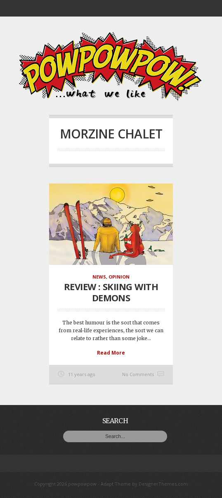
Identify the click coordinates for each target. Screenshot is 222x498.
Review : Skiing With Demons (111, 291)
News (99, 277)
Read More (111, 352)
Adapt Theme (116, 484)
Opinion (119, 277)
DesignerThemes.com (163, 484)
